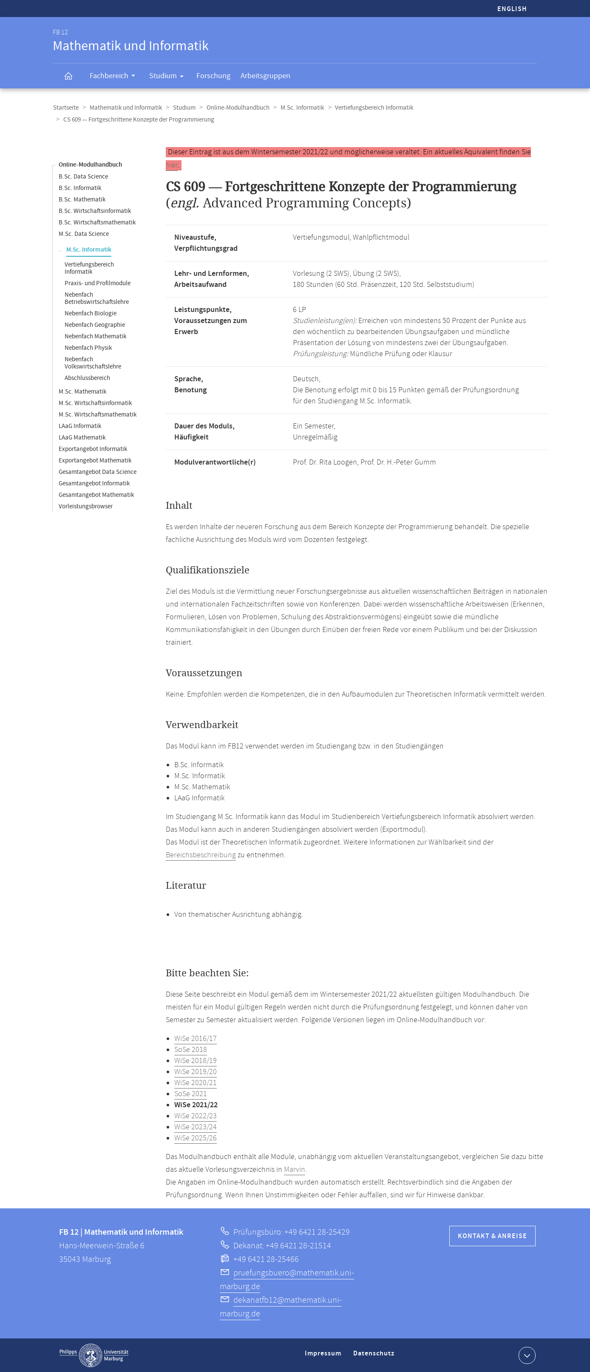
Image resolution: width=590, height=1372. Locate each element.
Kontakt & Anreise (492, 1235)
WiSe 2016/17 (195, 1038)
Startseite (65, 108)
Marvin (294, 1169)
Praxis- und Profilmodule (97, 283)
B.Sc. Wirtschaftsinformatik (95, 211)
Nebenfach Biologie (90, 313)
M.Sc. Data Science (84, 234)
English (512, 9)
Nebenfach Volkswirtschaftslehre (93, 362)
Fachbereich (115, 77)
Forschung (213, 76)
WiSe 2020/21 (195, 1082)
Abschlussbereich (87, 378)
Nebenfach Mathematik (95, 336)
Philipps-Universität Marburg (94, 1355)
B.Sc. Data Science (83, 176)
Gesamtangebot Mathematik (96, 494)
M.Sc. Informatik (298, 108)
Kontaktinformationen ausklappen (526, 1354)
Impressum (324, 1356)
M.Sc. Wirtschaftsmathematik (97, 414)
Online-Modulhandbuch (235, 108)
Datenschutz (375, 1356)
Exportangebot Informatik (93, 449)
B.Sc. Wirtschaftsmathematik (97, 222)
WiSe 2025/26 (195, 1138)
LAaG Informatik (80, 426)
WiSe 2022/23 (195, 1116)
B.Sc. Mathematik (82, 199)
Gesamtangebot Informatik (94, 483)
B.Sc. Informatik (80, 188)
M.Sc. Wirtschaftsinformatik (95, 403)
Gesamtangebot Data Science (97, 472)
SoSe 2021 (190, 1094)
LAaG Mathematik (82, 437)
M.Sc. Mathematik (82, 391)
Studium (169, 77)
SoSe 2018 (190, 1049)
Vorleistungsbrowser (86, 506)
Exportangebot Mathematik (95, 460)
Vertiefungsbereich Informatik (369, 108)
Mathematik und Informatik (124, 108)
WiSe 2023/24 (195, 1127)
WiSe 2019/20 (195, 1071)
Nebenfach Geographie (95, 324)
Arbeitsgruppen (265, 76)
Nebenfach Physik (88, 347)
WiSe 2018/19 (195, 1060)
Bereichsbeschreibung (201, 855)
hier (172, 165)
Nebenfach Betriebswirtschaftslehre (97, 298)
